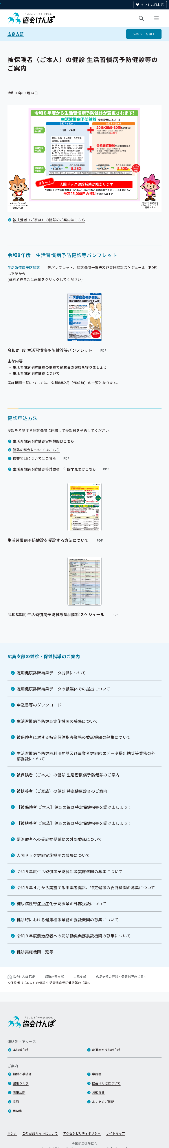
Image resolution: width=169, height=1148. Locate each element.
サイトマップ (115, 1133)
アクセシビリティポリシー (82, 1133)
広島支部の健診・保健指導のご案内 (43, 656)
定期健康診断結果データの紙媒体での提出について (63, 689)
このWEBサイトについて (40, 1133)
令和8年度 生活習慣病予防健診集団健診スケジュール (63, 614)
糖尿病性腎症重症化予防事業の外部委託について (61, 903)
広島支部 (15, 34)
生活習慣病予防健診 (23, 267)
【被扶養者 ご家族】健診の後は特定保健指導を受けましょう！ (74, 823)
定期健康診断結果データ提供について (51, 672)
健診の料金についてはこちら (36, 449)
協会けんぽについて (106, 1083)
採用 (16, 1101)
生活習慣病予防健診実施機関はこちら (43, 441)
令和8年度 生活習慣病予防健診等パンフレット (57, 350)
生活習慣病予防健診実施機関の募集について (57, 721)
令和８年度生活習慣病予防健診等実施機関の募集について (70, 871)
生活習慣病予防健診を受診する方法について (55, 540)
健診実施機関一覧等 (35, 952)
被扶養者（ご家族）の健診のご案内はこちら (49, 219)
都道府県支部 (54, 976)
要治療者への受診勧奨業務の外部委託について (59, 839)
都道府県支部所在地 (106, 1050)
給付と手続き (22, 1074)
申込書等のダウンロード (39, 705)
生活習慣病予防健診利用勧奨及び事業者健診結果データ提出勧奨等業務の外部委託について (86, 755)
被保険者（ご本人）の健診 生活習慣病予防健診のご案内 (68, 775)
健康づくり (21, 1083)
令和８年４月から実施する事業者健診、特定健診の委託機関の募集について (86, 887)
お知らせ (98, 1092)
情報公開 (19, 1092)
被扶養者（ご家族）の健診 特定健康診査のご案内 (62, 791)
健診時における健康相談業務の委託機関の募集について (68, 919)
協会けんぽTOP (24, 976)
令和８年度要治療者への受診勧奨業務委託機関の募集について (74, 935)
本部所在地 (21, 1050)
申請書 (96, 1074)
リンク (12, 1133)
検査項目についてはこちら (41, 458)
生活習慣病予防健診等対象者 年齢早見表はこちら (61, 469)
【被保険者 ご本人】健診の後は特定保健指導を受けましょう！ (74, 807)
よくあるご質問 (103, 1101)
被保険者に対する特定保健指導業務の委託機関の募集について (74, 737)
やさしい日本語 (152, 4)
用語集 (17, 1111)
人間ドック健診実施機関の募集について (53, 855)
